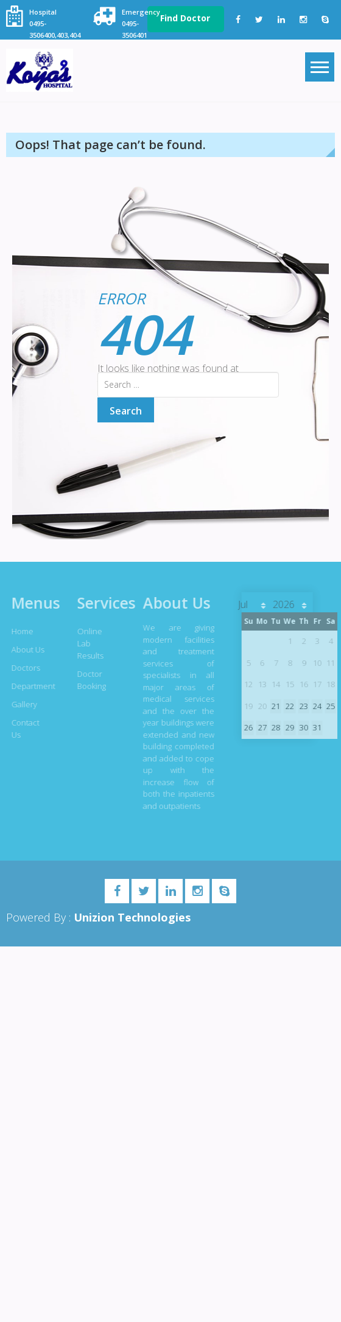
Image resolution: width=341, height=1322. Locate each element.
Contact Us (23, 728)
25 (328, 706)
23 (301, 706)
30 (301, 727)
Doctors (23, 667)
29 (287, 727)
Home (20, 631)
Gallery (22, 704)
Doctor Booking (89, 679)
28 (273, 727)
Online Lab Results (88, 643)
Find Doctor (185, 18)
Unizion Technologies (132, 917)
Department (28, 685)
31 (315, 727)
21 (273, 706)
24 (315, 706)
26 (246, 727)
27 (259, 727)
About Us (25, 649)
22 (287, 706)
